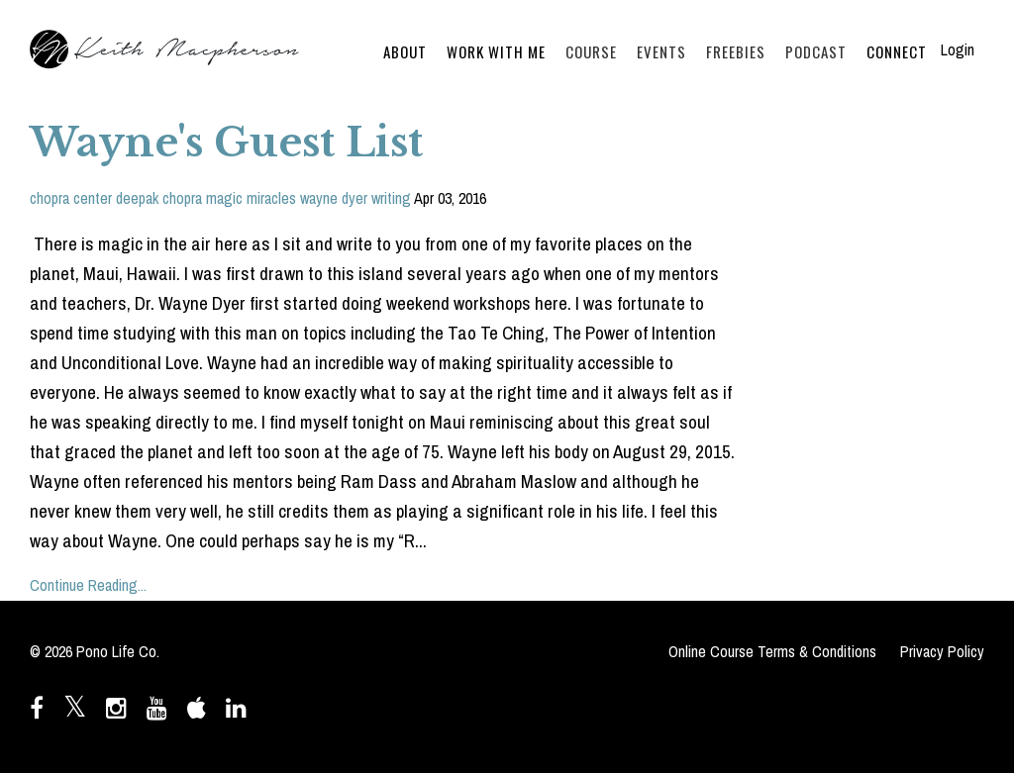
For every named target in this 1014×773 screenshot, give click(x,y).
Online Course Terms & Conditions (772, 651)
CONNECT (896, 51)
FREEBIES (735, 51)
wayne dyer (333, 198)
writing (391, 198)
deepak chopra (159, 198)
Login (957, 49)
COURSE (591, 51)
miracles (271, 198)
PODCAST (816, 51)
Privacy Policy (942, 651)
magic (224, 198)
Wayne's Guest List (226, 142)
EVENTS (661, 51)
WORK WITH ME (496, 51)
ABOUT (405, 51)
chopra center (71, 198)
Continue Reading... (88, 585)
